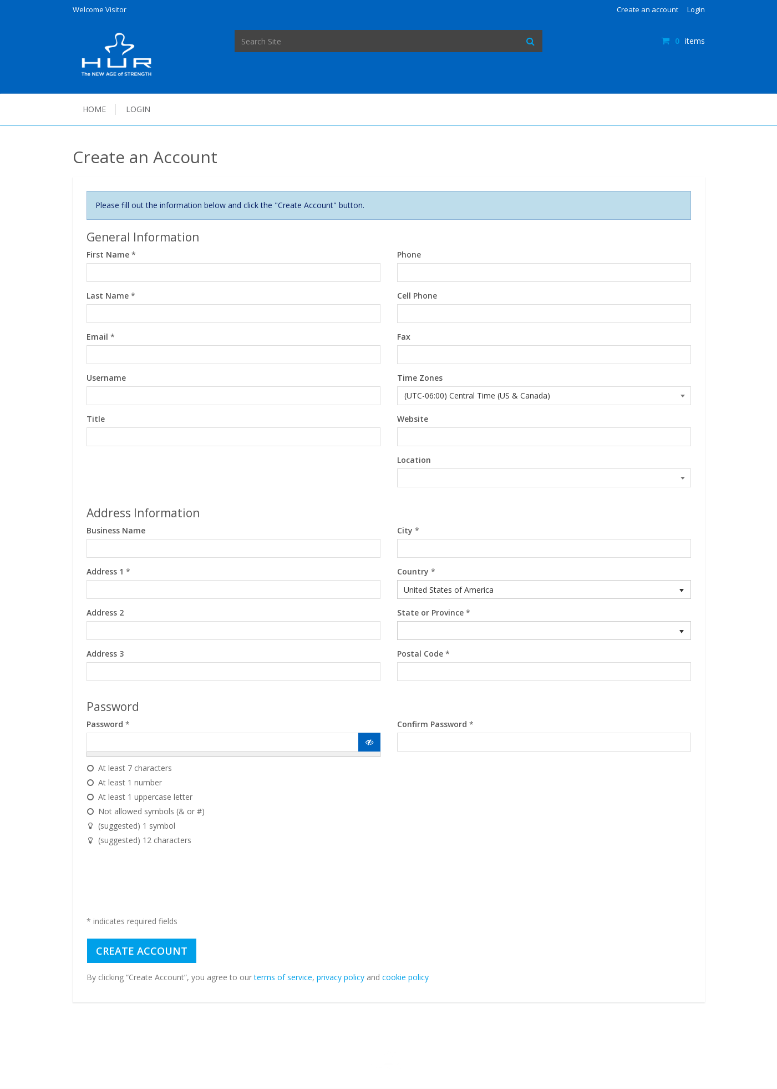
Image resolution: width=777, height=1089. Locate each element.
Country (413, 571)
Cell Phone (417, 295)
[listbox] (544, 589)
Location (414, 460)
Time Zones (420, 377)
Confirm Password (432, 724)
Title (96, 419)
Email (97, 336)
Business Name (116, 530)
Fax (403, 336)
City (405, 530)
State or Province (430, 612)
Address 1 (105, 571)
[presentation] (171, 883)
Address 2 (105, 612)
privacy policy (340, 977)
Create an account (647, 9)
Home (94, 109)
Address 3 (105, 653)
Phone (409, 254)
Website (412, 419)
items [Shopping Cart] (682, 41)
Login (696, 9)
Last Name (108, 295)
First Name (108, 254)
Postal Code (420, 653)
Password (105, 724)
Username (106, 377)
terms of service (283, 977)
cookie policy (405, 977)
